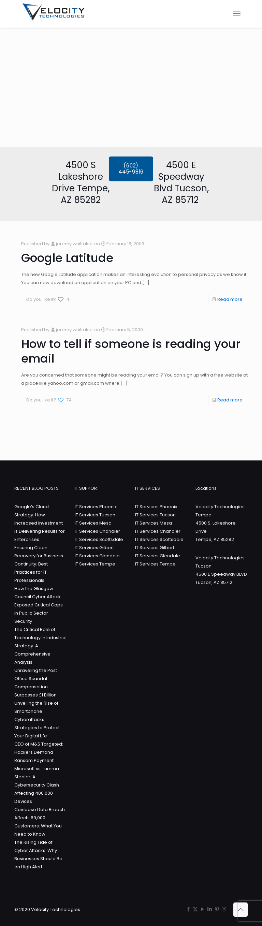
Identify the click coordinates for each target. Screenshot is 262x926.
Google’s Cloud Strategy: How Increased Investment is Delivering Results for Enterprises (39, 523)
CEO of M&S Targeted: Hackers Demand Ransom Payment (38, 752)
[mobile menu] (237, 13)
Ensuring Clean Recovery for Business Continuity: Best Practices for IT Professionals (38, 564)
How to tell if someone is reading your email (131, 351)
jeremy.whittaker (74, 243)
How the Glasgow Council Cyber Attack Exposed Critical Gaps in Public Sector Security (38, 604)
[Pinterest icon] (216, 909)
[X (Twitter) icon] (195, 909)
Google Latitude (67, 258)
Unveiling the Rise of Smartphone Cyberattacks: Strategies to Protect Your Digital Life (37, 719)
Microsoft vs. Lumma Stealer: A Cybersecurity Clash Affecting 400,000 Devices (36, 785)
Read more (230, 299)
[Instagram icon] (224, 909)
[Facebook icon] (188, 909)
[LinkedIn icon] (209, 909)
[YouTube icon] (202, 909)
